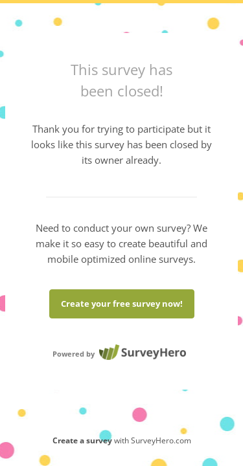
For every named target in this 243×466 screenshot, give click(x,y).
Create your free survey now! (122, 303)
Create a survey (82, 440)
